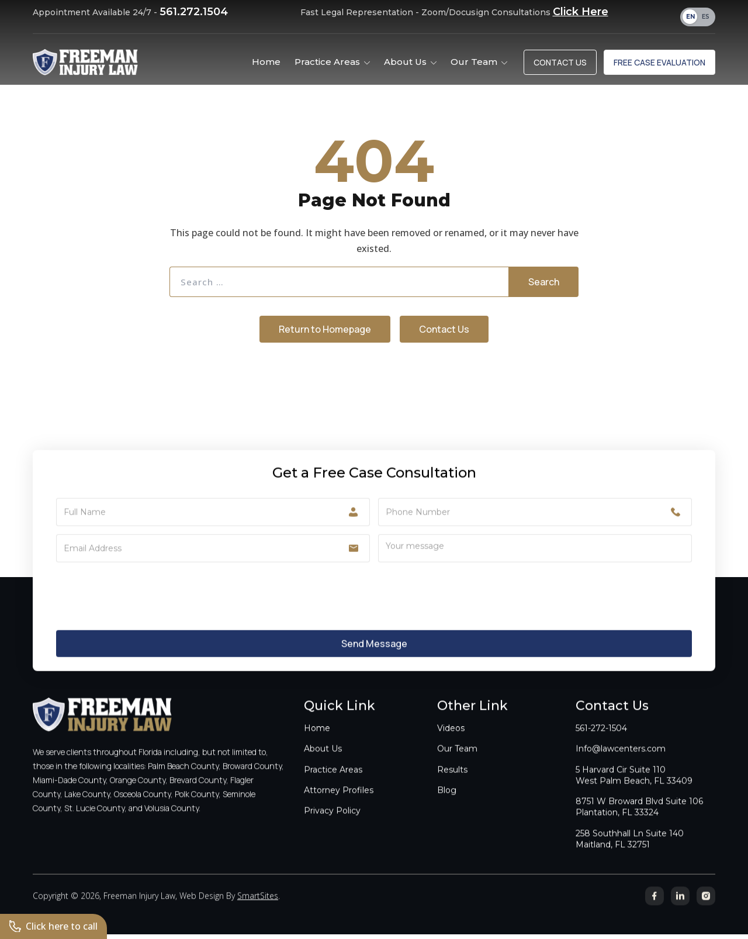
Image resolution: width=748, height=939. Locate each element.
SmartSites (257, 907)
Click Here (580, 11)
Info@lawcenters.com (621, 760)
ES (705, 16)
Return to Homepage (325, 329)
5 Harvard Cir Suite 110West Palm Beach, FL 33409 (634, 787)
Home (317, 740)
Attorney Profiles (338, 801)
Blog (446, 801)
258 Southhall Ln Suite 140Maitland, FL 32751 (630, 850)
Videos (451, 740)
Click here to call (53, 926)
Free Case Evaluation (659, 62)
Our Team (457, 760)
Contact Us (560, 62)
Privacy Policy (332, 822)
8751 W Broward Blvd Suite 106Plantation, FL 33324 (639, 819)
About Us (323, 760)
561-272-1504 (601, 740)
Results (452, 781)
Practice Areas (333, 781)
